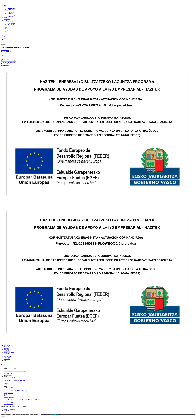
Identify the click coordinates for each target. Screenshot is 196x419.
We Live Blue (11, 24)
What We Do (10, 21)
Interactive (6, 349)
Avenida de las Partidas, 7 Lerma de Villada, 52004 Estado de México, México (23, 399)
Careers (5, 360)
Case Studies (7, 359)
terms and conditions (13, 62)
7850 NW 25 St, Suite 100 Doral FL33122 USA (15, 390)
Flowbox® (10, 13)
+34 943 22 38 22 (8, 373)
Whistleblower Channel (9, 409)
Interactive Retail (11, 9)
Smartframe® (7, 348)
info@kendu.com (8, 375)
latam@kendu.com (8, 404)
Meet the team (7, 356)
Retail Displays (11, 8)
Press (5, 361)
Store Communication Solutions (15, 6)
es (7, 30)
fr (7, 31)
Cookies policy (7, 410)
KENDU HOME (5, 50)
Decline (57, 414)
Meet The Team (11, 23)
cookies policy (47, 414)
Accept (52, 414)
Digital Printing (11, 14)
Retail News (7, 357)
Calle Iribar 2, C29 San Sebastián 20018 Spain (15, 371)
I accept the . (10, 62)
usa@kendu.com (8, 394)
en (7, 28)
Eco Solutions (11, 16)
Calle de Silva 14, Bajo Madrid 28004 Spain (14, 380)
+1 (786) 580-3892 (8, 393)
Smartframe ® (11, 12)
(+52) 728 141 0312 (8, 402)
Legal (5, 412)
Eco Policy (6, 353)
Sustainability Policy (9, 352)
